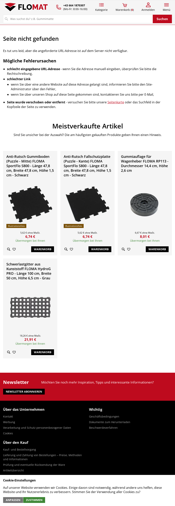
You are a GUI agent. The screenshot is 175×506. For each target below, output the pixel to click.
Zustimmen (34, 500)
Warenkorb (42, 249)
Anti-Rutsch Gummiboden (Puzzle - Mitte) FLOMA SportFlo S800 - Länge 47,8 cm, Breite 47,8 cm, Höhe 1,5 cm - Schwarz (30, 165)
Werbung (9, 422)
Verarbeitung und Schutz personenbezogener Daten (37, 427)
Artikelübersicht (13, 470)
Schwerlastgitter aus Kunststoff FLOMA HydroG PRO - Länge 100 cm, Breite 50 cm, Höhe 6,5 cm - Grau (28, 271)
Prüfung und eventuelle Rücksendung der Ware (34, 465)
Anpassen (13, 500)
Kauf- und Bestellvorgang (19, 449)
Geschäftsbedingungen (104, 416)
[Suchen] (78, 19)
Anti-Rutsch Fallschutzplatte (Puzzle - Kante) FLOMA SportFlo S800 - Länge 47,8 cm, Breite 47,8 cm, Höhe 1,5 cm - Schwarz (87, 165)
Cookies (8, 433)
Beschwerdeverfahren (103, 427)
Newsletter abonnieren (24, 391)
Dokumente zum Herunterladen (109, 422)
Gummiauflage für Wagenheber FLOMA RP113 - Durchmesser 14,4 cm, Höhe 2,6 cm (144, 163)
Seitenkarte (115, 102)
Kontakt (8, 416)
